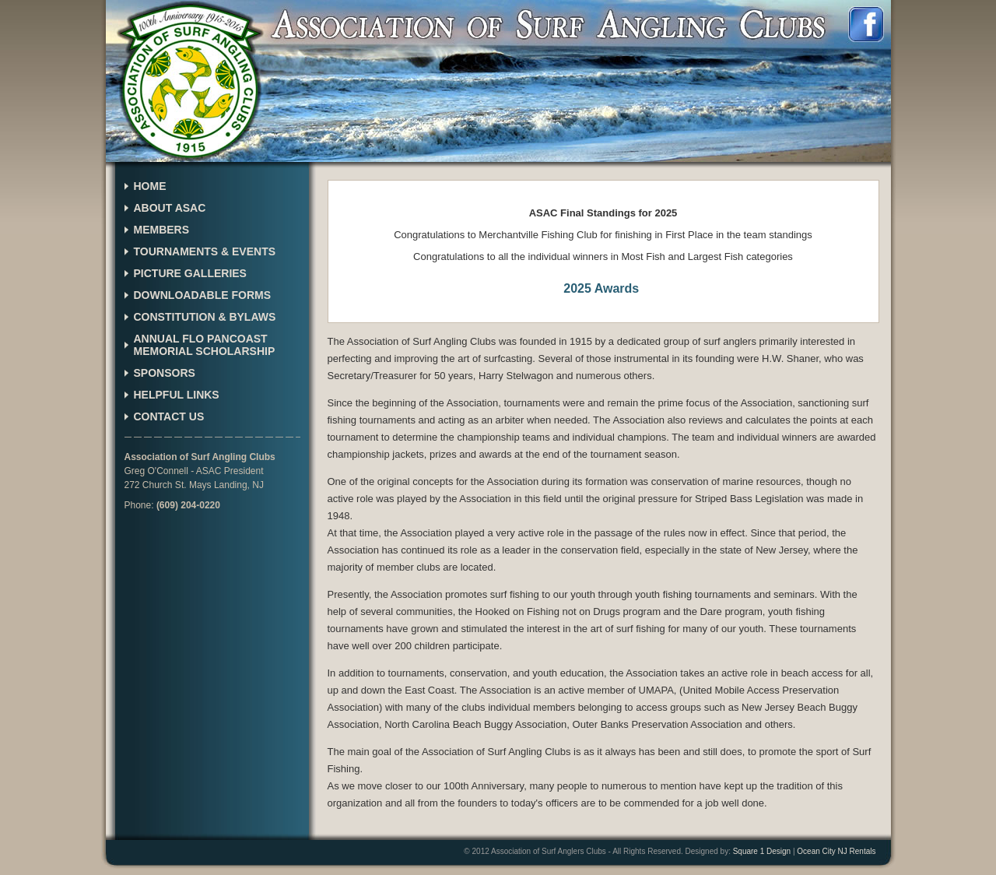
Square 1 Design (762, 851)
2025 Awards (602, 288)
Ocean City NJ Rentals (836, 851)
